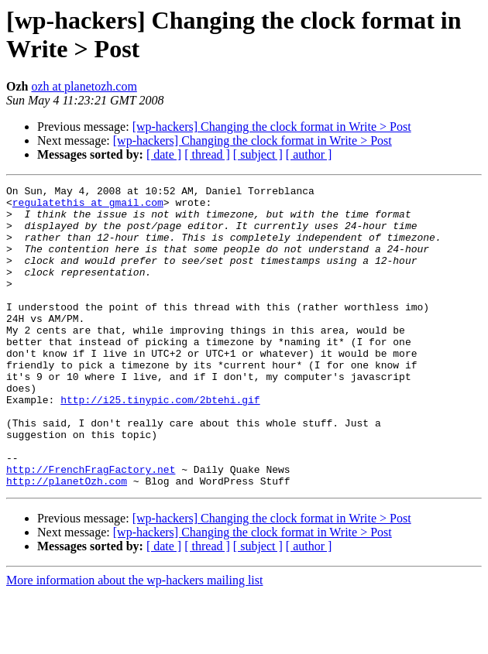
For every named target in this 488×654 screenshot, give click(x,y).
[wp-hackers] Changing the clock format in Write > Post (271, 126)
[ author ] (309, 154)
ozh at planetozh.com (83, 86)
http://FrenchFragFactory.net (90, 527)
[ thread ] (207, 154)
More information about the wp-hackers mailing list (134, 640)
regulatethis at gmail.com (87, 207)
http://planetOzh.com (66, 541)
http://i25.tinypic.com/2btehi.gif (159, 443)
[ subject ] (258, 154)
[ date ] (163, 154)
